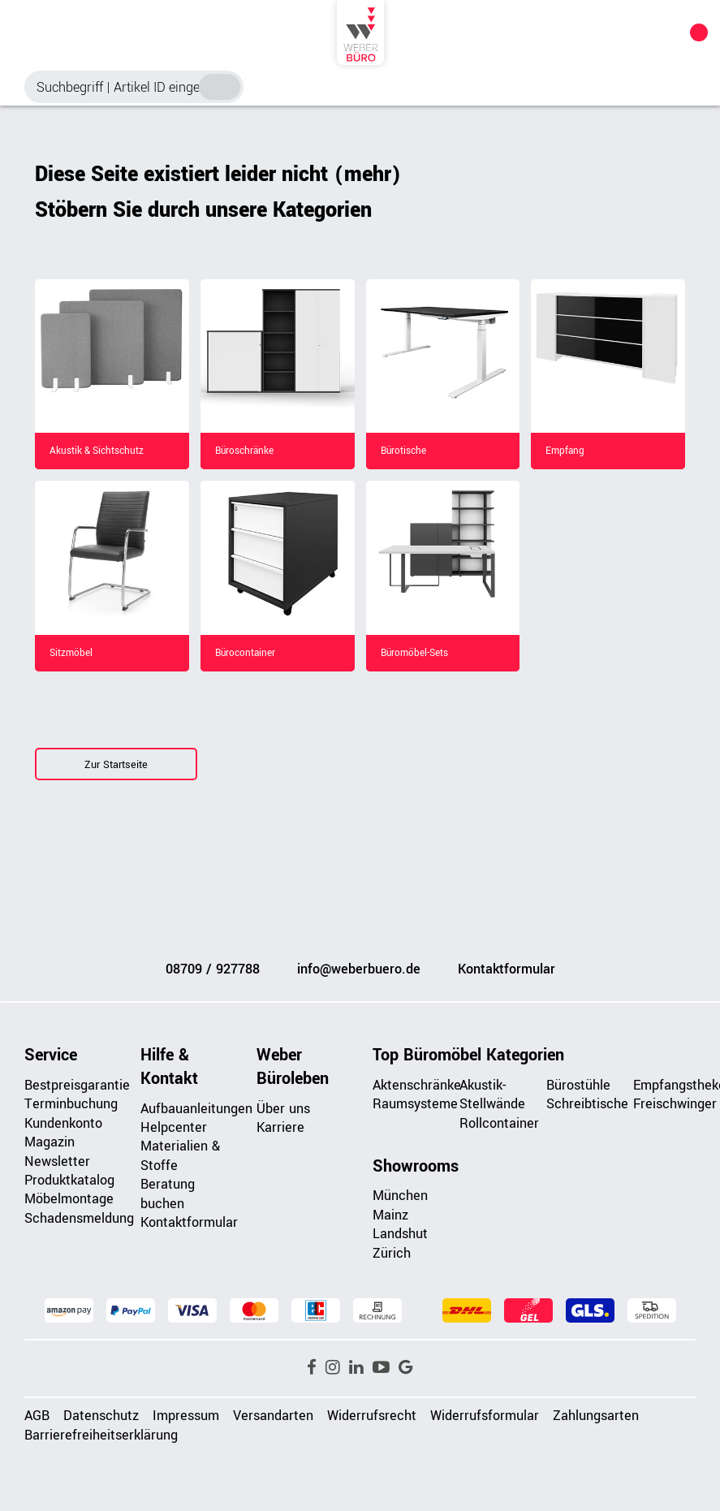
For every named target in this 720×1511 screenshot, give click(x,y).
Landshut (400, 1233)
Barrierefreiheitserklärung (101, 1435)
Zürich (392, 1253)
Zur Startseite (116, 765)
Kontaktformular (506, 969)
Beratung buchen (167, 1193)
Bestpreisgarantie (77, 1085)
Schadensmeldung (79, 1218)
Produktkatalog (69, 1180)
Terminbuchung (71, 1103)
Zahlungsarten (596, 1415)
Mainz (390, 1215)
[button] (312, 1368)
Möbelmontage (69, 1198)
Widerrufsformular (484, 1415)
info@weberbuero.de (358, 969)
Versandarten (273, 1415)
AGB (37, 1415)
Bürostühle (578, 1085)
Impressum (186, 1415)
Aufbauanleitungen (196, 1108)
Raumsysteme (415, 1103)
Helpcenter (173, 1127)
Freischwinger (675, 1103)
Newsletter (57, 1161)
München (400, 1195)
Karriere (280, 1127)
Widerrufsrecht (371, 1415)
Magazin (49, 1142)
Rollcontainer (499, 1123)
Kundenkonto (63, 1123)
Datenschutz (101, 1415)
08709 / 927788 (213, 969)
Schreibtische (587, 1103)
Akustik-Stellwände (492, 1094)
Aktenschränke (417, 1085)
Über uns (283, 1108)
